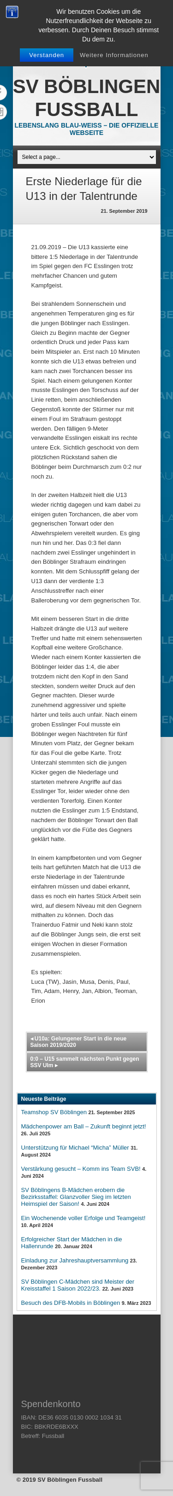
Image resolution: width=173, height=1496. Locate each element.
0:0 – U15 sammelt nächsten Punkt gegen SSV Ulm (84, 1062)
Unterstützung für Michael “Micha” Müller (75, 1147)
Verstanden (46, 55)
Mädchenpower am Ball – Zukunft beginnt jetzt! (83, 1126)
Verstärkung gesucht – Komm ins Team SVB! (81, 1168)
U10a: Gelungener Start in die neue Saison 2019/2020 (78, 1041)
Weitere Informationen (114, 55)
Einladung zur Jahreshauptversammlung (75, 1260)
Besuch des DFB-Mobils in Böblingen (70, 1302)
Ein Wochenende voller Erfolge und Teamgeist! (83, 1218)
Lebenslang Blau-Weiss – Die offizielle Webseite (87, 129)
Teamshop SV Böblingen (54, 1112)
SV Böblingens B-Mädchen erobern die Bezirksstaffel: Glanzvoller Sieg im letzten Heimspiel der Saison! (76, 1196)
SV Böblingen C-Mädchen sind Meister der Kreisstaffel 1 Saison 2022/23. (78, 1285)
